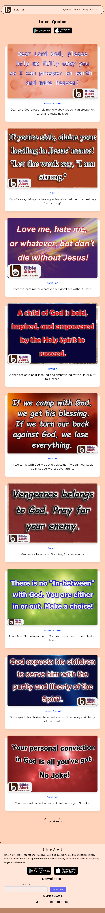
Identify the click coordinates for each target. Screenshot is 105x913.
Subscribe (26, 884)
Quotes (67, 10)
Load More (52, 821)
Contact (94, 10)
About (77, 10)
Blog (85, 10)
